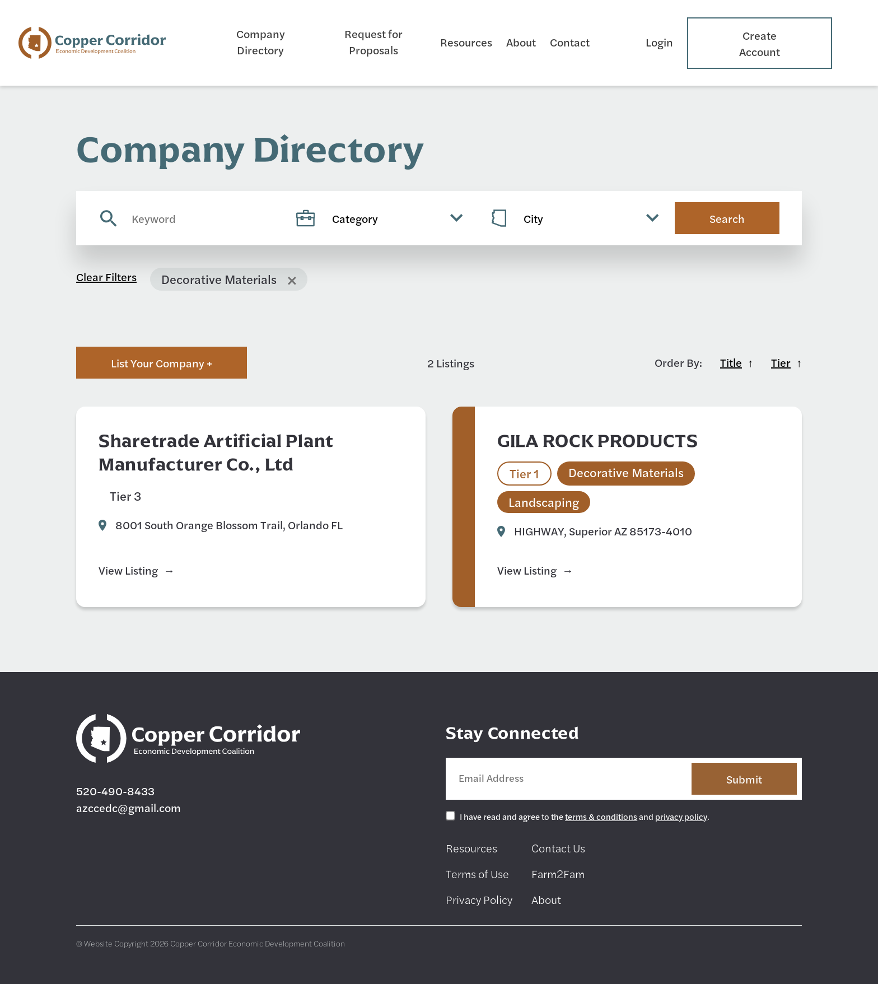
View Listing (128, 570)
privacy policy (681, 816)
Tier (781, 362)
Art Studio (197, 496)
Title (731, 362)
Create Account (759, 43)
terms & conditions (601, 816)
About (521, 42)
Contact (570, 42)
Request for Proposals (373, 41)
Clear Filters (106, 276)
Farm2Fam (558, 873)
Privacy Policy (479, 899)
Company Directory (260, 41)
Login (659, 42)
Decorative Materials (310, 496)
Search (727, 218)
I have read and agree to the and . (584, 816)
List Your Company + (161, 363)
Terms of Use (477, 873)
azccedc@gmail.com (128, 807)
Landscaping (543, 502)
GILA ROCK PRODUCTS (597, 441)
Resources (466, 42)
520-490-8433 (115, 790)
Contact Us (558, 848)
